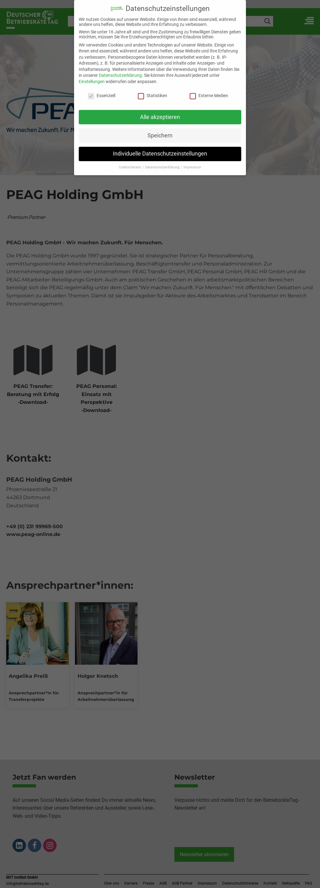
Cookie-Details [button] (130, 163)
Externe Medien (209, 91)
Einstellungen (92, 77)
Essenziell (101, 91)
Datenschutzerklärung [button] (162, 163)
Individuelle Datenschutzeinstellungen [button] (160, 149)
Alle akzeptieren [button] (160, 113)
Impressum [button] (192, 163)
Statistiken (152, 91)
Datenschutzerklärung (120, 71)
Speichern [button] (160, 131)
